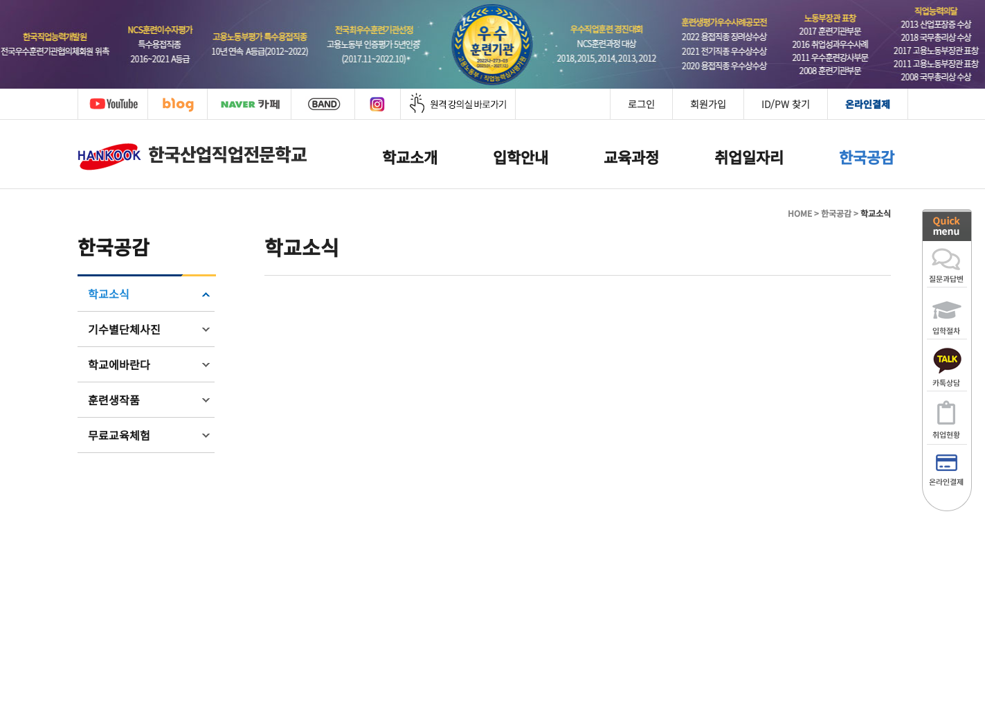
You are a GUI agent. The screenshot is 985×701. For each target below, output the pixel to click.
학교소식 (108, 293)
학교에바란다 (119, 364)
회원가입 (708, 104)
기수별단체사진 (124, 329)
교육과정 (631, 156)
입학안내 (520, 156)
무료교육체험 (119, 435)
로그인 (641, 104)
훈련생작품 (114, 399)
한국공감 (866, 156)
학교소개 (409, 156)
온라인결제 (867, 104)
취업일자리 (749, 156)
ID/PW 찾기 (785, 104)
